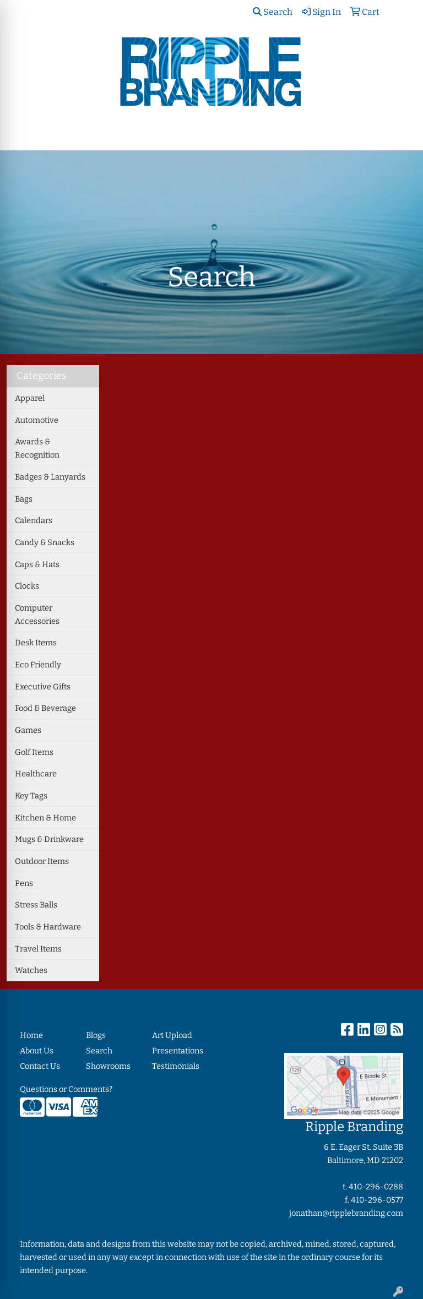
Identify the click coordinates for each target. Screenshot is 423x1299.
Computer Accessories (37, 614)
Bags (23, 499)
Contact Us (40, 1066)
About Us (36, 1051)
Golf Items (34, 752)
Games (28, 730)
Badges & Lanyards (50, 477)
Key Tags (31, 796)
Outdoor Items (42, 861)
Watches (31, 970)
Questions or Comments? (66, 1089)
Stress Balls (36, 905)
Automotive (36, 420)
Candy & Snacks (44, 542)
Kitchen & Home (45, 818)
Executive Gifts (42, 687)
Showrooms (108, 1066)
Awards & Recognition (37, 448)
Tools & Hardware (48, 927)
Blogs (96, 1035)
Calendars (33, 520)
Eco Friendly (38, 665)
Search (272, 12)
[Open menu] (401, 134)
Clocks (27, 586)
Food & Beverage (45, 708)
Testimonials (175, 1066)
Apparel (30, 398)
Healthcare (36, 774)
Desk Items (36, 643)
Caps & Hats (37, 564)
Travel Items (38, 949)
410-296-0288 (376, 1187)
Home (31, 1035)
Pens (24, 883)
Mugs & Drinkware (49, 839)
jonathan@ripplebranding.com (346, 1213)
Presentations (177, 1051)
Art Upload (172, 1035)
